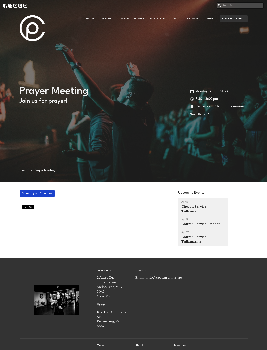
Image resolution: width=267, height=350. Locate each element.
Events (24, 170)
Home (90, 18)
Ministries (158, 18)
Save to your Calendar (37, 193)
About (176, 18)
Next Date (200, 114)
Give (210, 18)
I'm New (106, 18)
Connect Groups (131, 18)
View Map (104, 296)
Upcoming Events (191, 192)
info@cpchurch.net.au (164, 277)
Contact (194, 18)
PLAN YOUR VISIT (233, 18)
